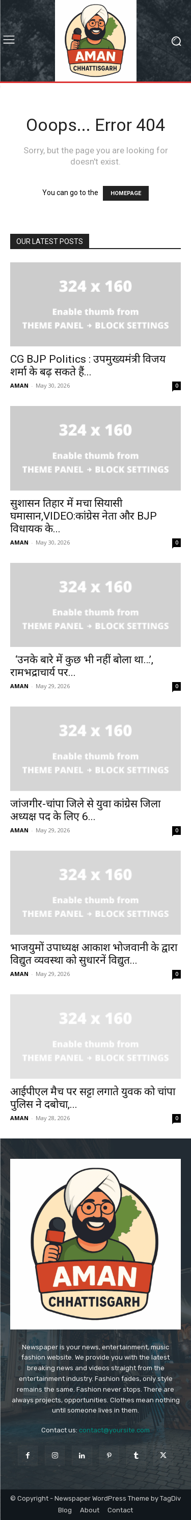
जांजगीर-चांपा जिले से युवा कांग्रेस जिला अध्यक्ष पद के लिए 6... (85, 810)
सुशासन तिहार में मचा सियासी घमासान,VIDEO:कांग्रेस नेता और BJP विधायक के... (83, 516)
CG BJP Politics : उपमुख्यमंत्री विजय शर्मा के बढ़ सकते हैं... (88, 365)
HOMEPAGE (126, 193)
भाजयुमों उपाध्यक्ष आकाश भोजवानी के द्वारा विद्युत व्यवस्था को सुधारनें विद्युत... (93, 953)
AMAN (19, 385)
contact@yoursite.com (114, 1430)
